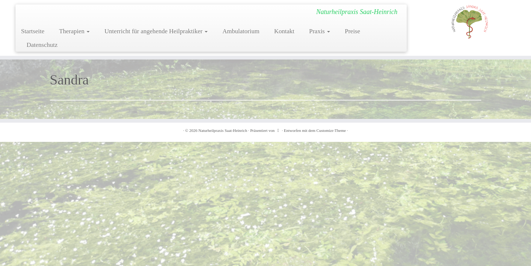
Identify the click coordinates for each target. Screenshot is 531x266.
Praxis (319, 31)
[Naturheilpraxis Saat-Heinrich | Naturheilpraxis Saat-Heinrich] (470, 21)
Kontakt (284, 31)
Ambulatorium (240, 31)
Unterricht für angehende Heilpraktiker (156, 31)
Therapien (74, 31)
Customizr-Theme (331, 130)
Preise (352, 31)
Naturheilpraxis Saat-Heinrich (222, 130)
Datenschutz (42, 44)
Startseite (32, 31)
